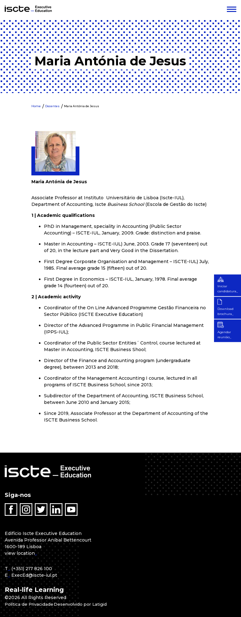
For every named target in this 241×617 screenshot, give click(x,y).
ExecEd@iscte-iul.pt (34, 575)
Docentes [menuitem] (52, 106)
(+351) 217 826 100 (31, 568)
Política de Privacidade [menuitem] (30, 604)
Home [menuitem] (36, 106)
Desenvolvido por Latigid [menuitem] (84, 604)
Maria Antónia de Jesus (81, 106)
